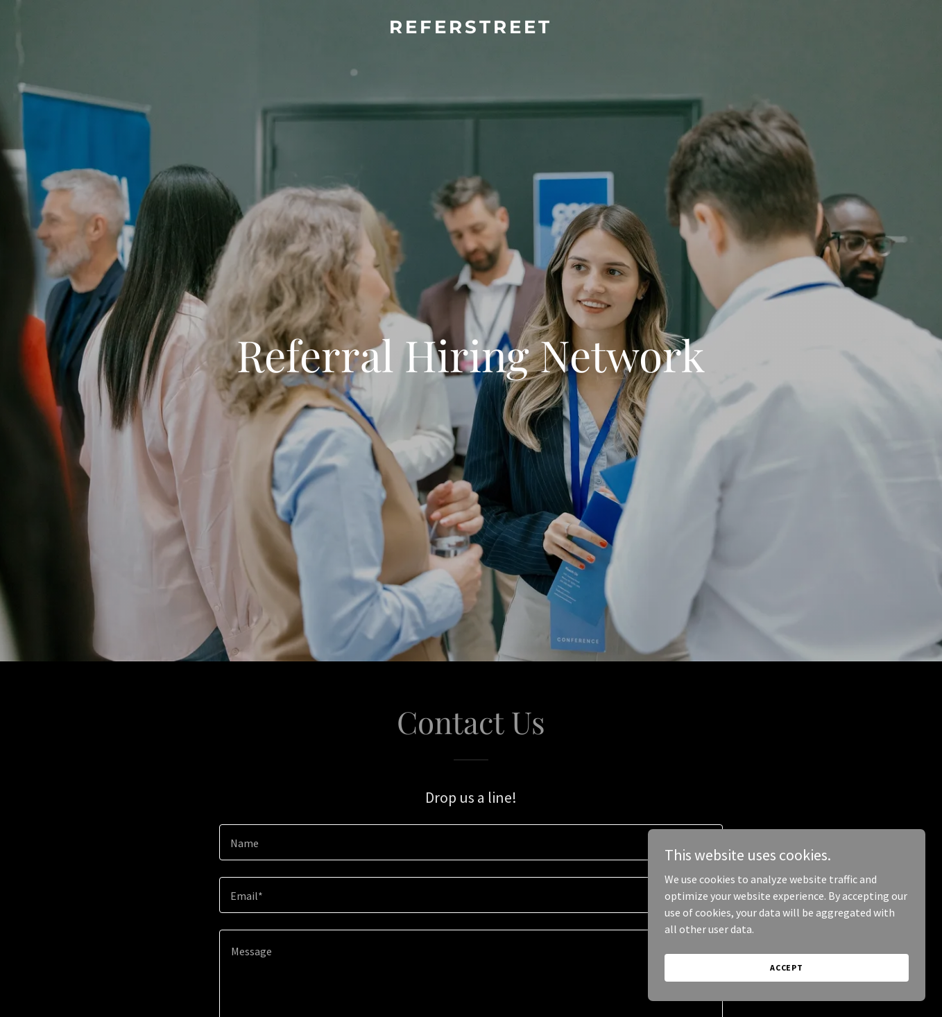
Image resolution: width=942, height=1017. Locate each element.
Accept (786, 996)
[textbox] (470, 842)
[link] (470, 29)
